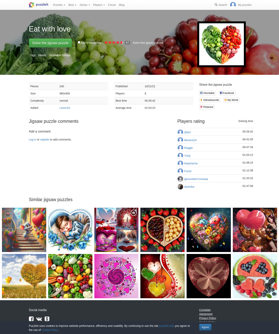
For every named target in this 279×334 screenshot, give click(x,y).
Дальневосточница (196, 179)
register (44, 139)
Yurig (187, 155)
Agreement (205, 314)
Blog (121, 4)
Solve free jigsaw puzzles (148, 42)
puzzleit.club (166, 325)
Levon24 (65, 107)
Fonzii (187, 171)
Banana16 (190, 140)
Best (72, 4)
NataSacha (191, 163)
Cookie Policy (50, 329)
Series (85, 4)
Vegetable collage (59, 55)
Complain (205, 309)
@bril (187, 132)
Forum (112, 4)
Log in (32, 139)
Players (99, 4)
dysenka (189, 186)
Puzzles (59, 4)
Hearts (42, 55)
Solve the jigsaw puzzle (50, 43)
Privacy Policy (207, 318)
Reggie (188, 147)
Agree (205, 327)
